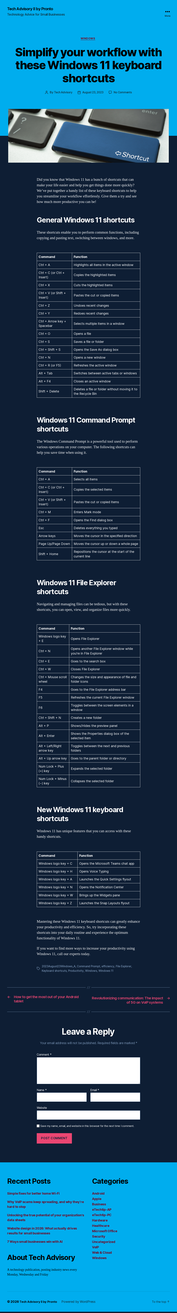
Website (42, 1109)
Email (94, 1091)
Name (42, 1091)
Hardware (100, 1221)
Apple (96, 1200)
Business (99, 1205)
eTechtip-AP (101, 1211)
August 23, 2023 (93, 93)
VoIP (95, 1248)
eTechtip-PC (102, 1216)
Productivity (77, 971)
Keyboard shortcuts (54, 971)
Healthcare (100, 1227)
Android (98, 1195)
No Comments (123, 93)
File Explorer (126, 967)
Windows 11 (107, 971)
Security (98, 1238)
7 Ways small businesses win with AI (35, 1243)
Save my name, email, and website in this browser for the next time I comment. (87, 1127)
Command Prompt (91, 967)
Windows (88, 39)
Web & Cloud (102, 1254)
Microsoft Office (104, 1232)
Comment (44, 1056)
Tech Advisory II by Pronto (32, 9)
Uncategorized (103, 1243)
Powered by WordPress (81, 1303)
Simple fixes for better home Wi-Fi (33, 1195)
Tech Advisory (62, 93)
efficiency (110, 967)
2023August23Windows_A (59, 967)
